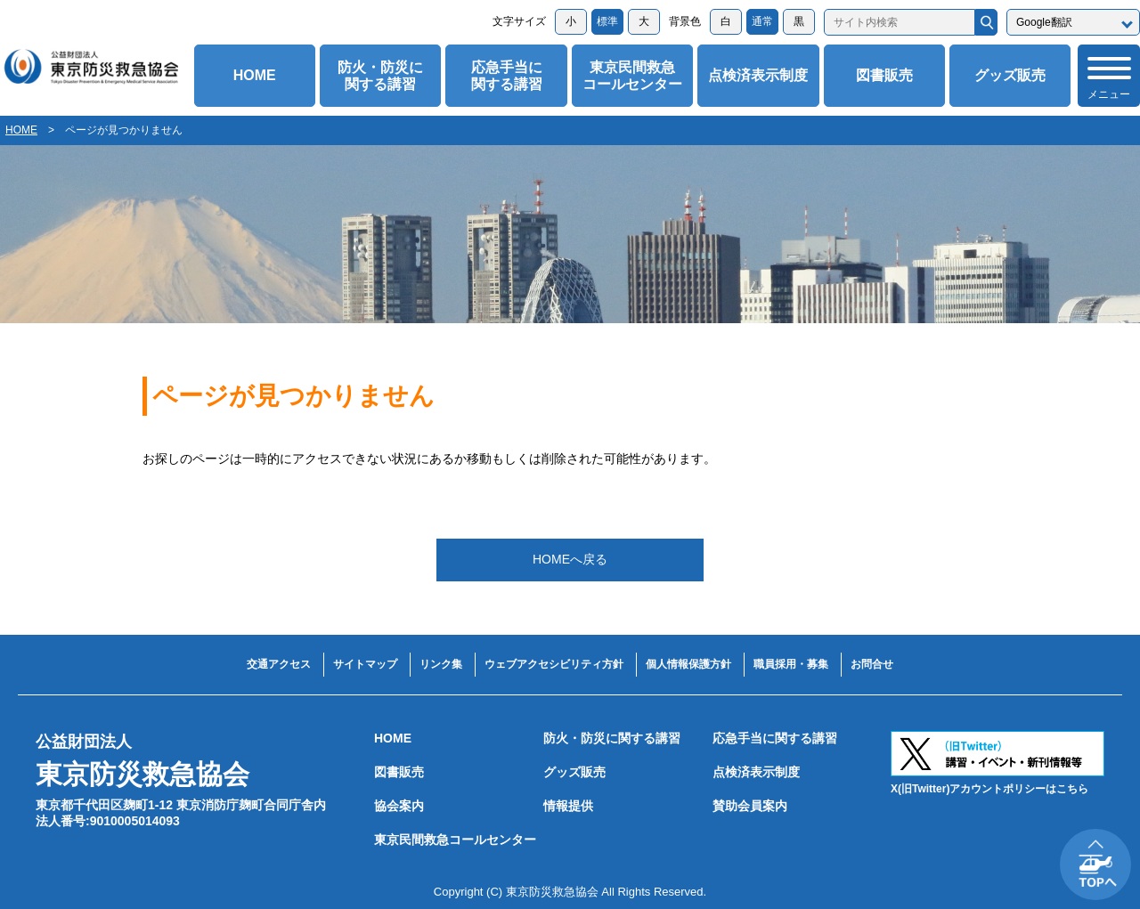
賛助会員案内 (749, 806)
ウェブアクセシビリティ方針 (553, 664)
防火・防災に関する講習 (380, 76)
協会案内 (399, 806)
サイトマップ (365, 664)
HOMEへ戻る (570, 559)
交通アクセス (279, 664)
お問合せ (872, 664)
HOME (254, 75)
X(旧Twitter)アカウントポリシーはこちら (989, 789)
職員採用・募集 (790, 664)
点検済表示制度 (758, 75)
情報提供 (568, 806)
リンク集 (440, 664)
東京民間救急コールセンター (632, 76)
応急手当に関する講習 (506, 76)
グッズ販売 (1010, 75)
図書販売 (884, 75)
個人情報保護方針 (688, 664)
